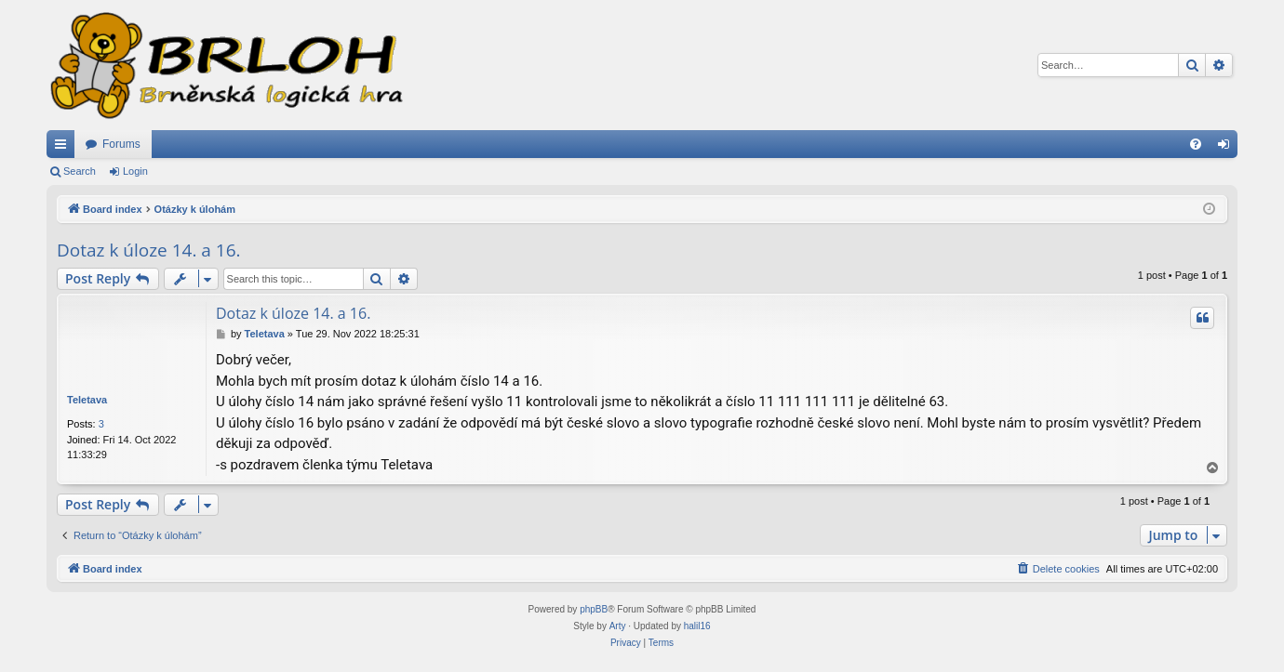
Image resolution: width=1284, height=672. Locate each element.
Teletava (87, 399)
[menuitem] (1196, 144)
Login (135, 171)
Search (79, 171)
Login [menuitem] (1227, 148)
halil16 (697, 626)
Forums (121, 144)
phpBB (594, 609)
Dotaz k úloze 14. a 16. (149, 250)
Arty (617, 626)
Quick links (64, 148)
